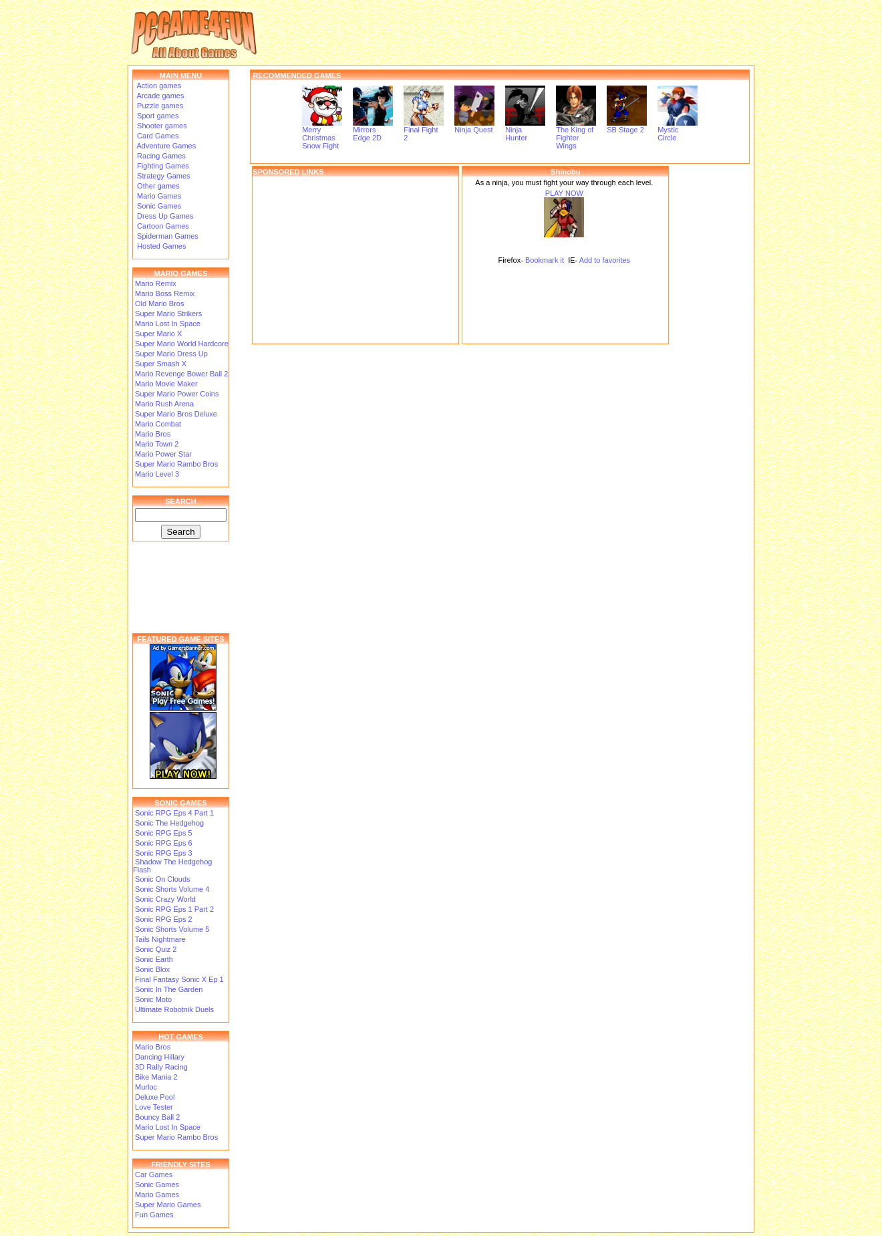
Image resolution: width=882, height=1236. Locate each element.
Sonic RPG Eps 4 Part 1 (174, 813)
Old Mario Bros (159, 303)
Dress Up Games (164, 216)
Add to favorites (604, 260)
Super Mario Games (167, 1205)
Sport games (156, 116)
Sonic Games (158, 206)
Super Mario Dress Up (171, 354)
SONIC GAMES (180, 803)
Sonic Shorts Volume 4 (172, 889)
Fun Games (154, 1215)
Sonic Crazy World (165, 899)
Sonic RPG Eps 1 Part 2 (174, 909)
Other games (157, 186)
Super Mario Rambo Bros (176, 464)
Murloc (146, 1087)
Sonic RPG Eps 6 (163, 843)
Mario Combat (158, 424)
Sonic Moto (153, 999)
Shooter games (161, 126)
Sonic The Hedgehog (169, 823)
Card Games (156, 136)
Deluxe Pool (154, 1097)
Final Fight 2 (424, 130)
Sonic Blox (152, 969)
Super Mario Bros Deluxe (176, 414)
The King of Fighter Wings (576, 134)
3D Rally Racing (161, 1067)
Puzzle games (159, 106)
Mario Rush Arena (164, 404)
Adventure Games (165, 146)
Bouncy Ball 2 (157, 1117)
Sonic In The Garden (168, 989)
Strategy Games (162, 176)
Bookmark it (544, 260)
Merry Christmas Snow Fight (322, 134)
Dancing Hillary (159, 1057)
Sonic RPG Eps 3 (163, 853)
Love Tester (154, 1107)
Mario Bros (152, 434)
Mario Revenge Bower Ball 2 (181, 374)
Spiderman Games (166, 236)
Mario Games (158, 196)
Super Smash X (160, 364)
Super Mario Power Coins (176, 394)
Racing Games (160, 156)
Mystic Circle (677, 130)
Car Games (153, 1174)
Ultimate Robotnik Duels (174, 1009)
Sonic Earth (154, 959)
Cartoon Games (162, 226)
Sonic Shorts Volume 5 (172, 929)
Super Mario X (158, 334)
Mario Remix (155, 283)
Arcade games (159, 96)
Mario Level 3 (157, 474)
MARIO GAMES (180, 273)
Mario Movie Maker (166, 384)
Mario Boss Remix (164, 293)
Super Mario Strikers (168, 314)
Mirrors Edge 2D (373, 130)
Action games (158, 86)
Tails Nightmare (160, 939)
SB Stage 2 (627, 126)
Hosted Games (161, 246)
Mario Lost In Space (167, 324)
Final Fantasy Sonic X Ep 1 (179, 979)
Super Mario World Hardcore (182, 344)
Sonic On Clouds (162, 879)
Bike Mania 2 (156, 1077)
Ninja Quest (474, 126)
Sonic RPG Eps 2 (163, 919)
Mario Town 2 (156, 444)
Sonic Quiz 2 (155, 949)
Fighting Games (162, 166)
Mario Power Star (163, 454)
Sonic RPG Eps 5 (163, 833)
